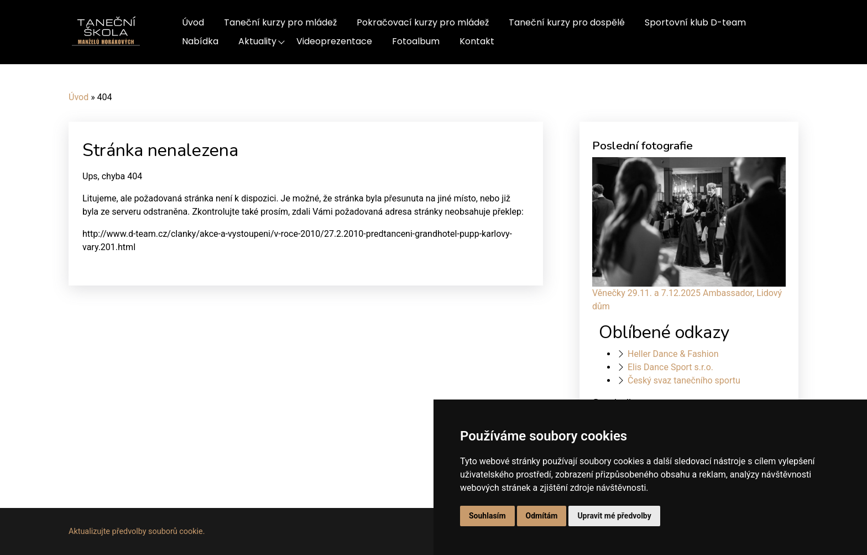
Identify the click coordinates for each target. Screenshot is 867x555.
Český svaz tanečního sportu (684, 380)
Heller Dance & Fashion (673, 354)
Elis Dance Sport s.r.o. (670, 367)
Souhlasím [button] (487, 515)
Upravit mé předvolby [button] (614, 515)
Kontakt (476, 41)
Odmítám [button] (542, 515)
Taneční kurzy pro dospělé (567, 22)
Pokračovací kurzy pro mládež (423, 22)
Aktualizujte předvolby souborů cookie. (137, 531)
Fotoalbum (416, 41)
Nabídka (200, 41)
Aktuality (257, 41)
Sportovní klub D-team (695, 22)
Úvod (193, 22)
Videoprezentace (334, 41)
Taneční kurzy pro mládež (280, 22)
